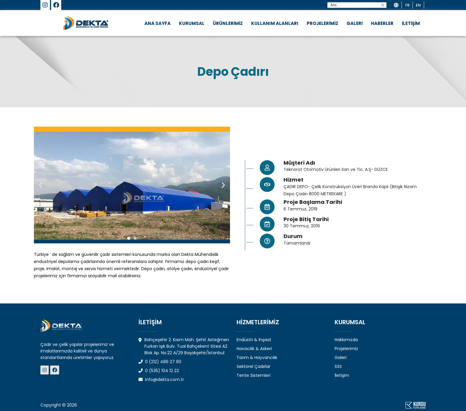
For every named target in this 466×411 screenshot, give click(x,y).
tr (407, 5)
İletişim (342, 375)
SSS (338, 366)
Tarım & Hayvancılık (257, 357)
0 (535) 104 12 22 (158, 371)
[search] (383, 5)
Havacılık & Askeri (254, 349)
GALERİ (355, 23)
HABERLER (382, 23)
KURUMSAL (191, 23)
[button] (40, 185)
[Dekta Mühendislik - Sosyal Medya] (45, 370)
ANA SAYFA (157, 23)
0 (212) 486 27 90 (159, 362)
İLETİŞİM (411, 23)
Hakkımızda (346, 340)
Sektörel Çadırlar (253, 366)
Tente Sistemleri (253, 375)
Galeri (341, 357)
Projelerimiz (346, 349)
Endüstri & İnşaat (254, 340)
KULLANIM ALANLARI (274, 23)
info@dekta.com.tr (161, 379)
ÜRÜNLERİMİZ (228, 23)
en (418, 5)
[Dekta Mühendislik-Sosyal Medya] (45, 6)
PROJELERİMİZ (322, 23)
